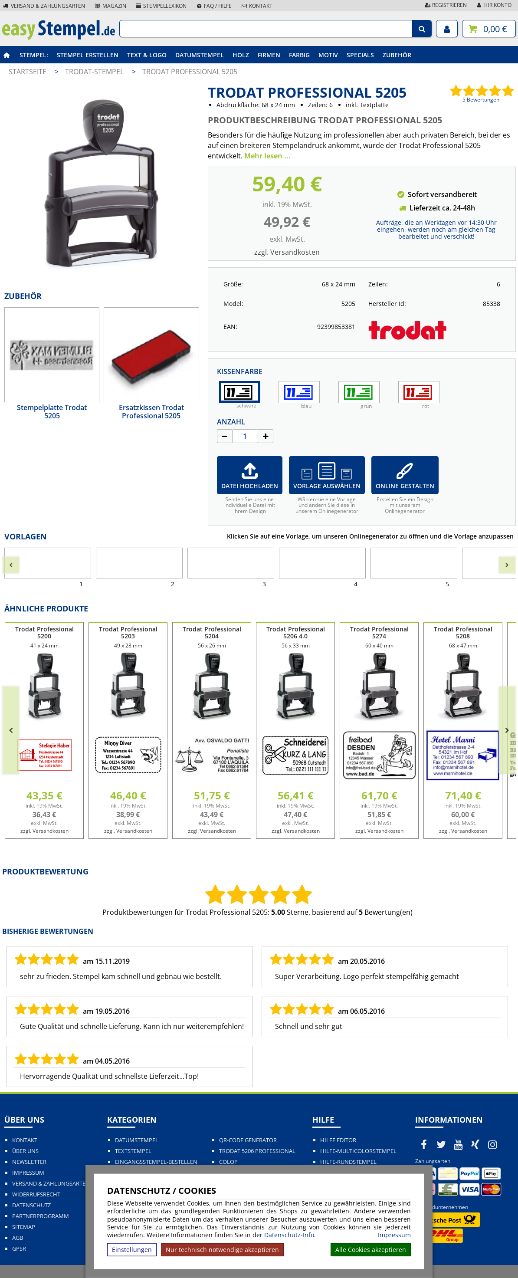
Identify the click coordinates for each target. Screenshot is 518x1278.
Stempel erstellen (87, 55)
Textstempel (133, 1151)
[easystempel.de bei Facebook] (423, 1144)
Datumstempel (199, 55)
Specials (360, 55)
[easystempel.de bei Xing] (475, 1144)
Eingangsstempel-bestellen (156, 1162)
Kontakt (256, 6)
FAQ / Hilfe (213, 6)
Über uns (25, 1151)
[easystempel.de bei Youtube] (458, 1144)
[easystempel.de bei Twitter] (441, 1144)
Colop (228, 1162)
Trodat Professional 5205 (189, 71)
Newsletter (29, 1162)
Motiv (328, 55)
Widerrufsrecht (36, 1194)
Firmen (269, 55)
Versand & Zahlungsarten (43, 6)
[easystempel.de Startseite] (58, 37)
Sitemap (23, 1227)
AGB (17, 1238)
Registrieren (445, 5)
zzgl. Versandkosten (287, 252)
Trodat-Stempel (95, 71)
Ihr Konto (493, 5)
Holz (241, 55)
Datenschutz (31, 1205)
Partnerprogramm (40, 1216)
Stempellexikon (161, 6)
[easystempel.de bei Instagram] (492, 1144)
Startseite (27, 71)
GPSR (19, 1248)
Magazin (110, 6)
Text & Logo (147, 55)
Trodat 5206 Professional (257, 1151)
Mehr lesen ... (267, 156)
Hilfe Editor (338, 1140)
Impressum (394, 1235)
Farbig (299, 55)
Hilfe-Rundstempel (348, 1162)
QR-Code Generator (248, 1140)
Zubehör (397, 55)
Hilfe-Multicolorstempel (358, 1151)
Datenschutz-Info (289, 1235)
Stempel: (34, 55)
